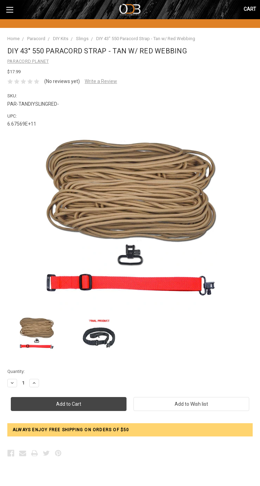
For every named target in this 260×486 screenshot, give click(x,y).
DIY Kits (60, 38)
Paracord (36, 38)
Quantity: (16, 371)
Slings (82, 38)
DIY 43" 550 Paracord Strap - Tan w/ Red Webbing (145, 38)
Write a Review (101, 81)
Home (13, 38)
